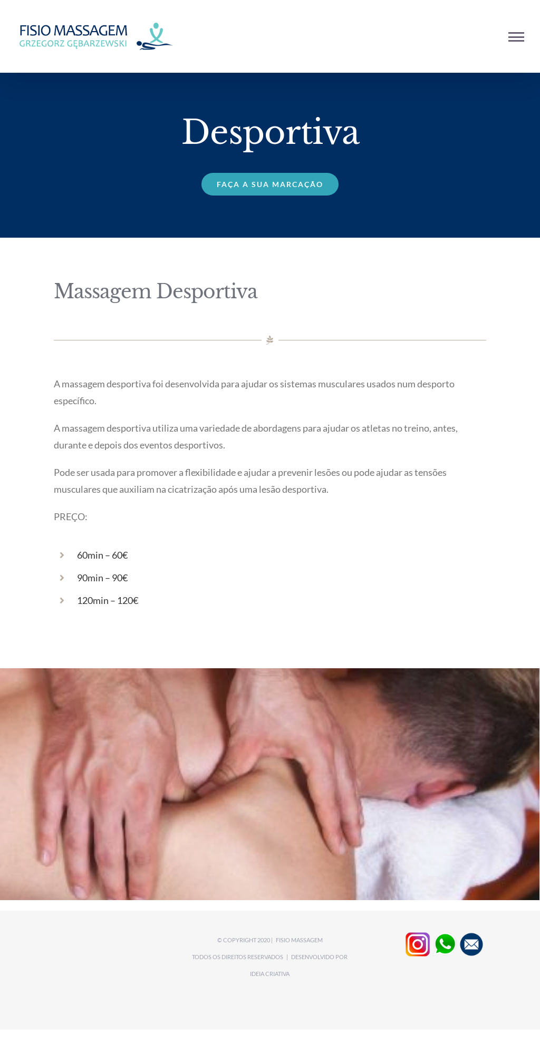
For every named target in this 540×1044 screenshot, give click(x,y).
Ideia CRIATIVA (270, 973)
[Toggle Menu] (516, 37)
